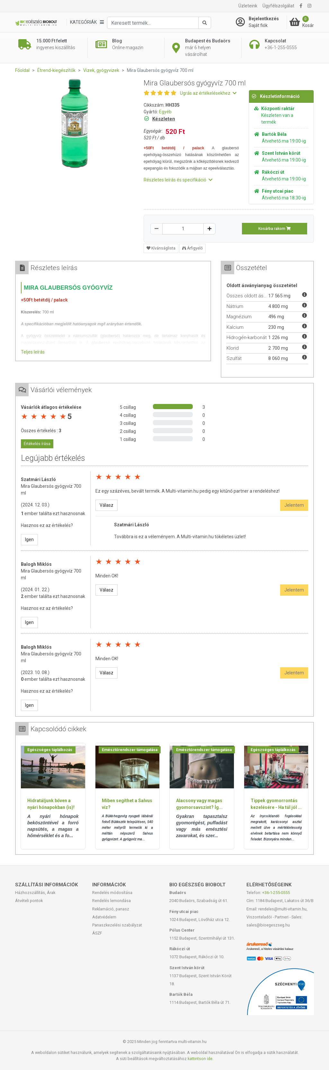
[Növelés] (209, 228)
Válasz (106, 505)
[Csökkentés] (156, 228)
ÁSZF (97, 933)
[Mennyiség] (183, 228)
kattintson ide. (200, 1058)
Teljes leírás (33, 352)
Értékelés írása (37, 444)
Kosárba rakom (274, 228)
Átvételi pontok (29, 900)
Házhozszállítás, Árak (35, 892)
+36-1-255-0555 (276, 892)
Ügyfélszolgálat (278, 5)
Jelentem (294, 505)
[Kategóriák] (87, 22)
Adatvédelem (104, 917)
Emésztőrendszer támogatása (129, 750)
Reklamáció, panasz (110, 909)
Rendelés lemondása (111, 900)
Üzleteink (247, 5)
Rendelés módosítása (112, 892)
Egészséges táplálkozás (49, 750)
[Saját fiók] (261, 22)
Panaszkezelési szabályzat (117, 925)
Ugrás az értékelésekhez (208, 93)
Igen (29, 539)
